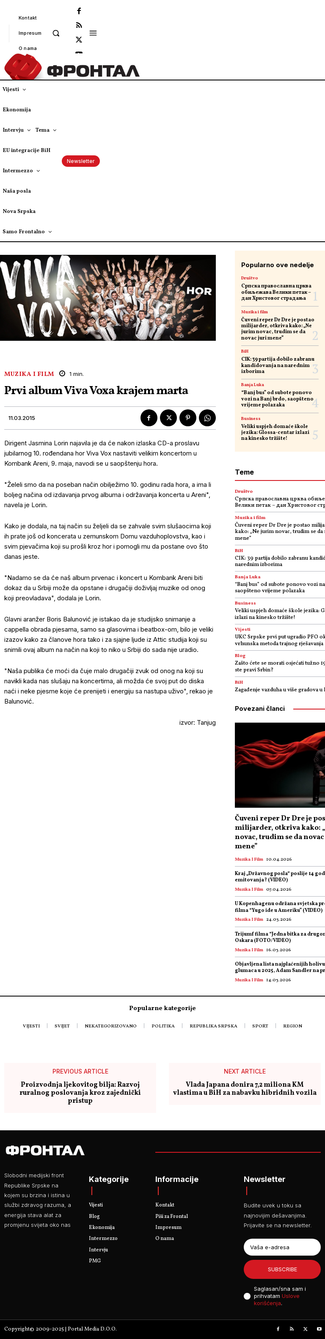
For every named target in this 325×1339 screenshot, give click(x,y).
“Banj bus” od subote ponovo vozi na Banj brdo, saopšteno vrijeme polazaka (277, 399)
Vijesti (243, 629)
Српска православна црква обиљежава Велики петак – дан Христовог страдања (276, 292)
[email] (282, 1247)
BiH (244, 351)
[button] (56, 33)
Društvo (249, 278)
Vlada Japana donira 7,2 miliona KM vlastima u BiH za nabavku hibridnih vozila (245, 1089)
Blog (240, 656)
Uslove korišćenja (277, 1299)
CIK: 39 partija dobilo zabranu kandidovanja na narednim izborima (277, 365)
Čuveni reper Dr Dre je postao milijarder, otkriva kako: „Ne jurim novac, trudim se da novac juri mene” (277, 329)
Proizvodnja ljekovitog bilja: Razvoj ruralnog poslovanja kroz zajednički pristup (80, 1093)
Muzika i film (29, 374)
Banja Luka (252, 385)
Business (251, 419)
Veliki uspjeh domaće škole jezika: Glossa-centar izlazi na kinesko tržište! (275, 432)
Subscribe (282, 1269)
